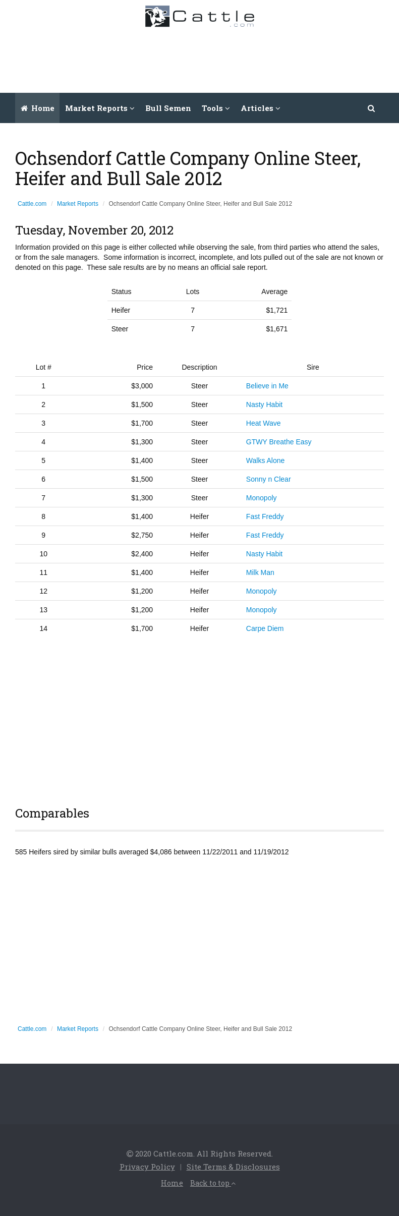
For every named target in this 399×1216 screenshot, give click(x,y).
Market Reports (77, 203)
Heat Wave (263, 423)
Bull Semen (168, 108)
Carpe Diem (265, 628)
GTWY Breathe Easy (279, 442)
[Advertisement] (207, 57)
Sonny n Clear (268, 479)
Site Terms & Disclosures (233, 1167)
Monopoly (261, 498)
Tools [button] (216, 108)
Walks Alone (265, 460)
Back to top (213, 1183)
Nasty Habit (264, 404)
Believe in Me (267, 386)
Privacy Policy (147, 1167)
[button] (371, 108)
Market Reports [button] (100, 108)
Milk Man (260, 572)
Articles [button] (260, 108)
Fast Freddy (265, 516)
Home (37, 108)
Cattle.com (32, 203)
